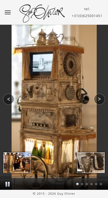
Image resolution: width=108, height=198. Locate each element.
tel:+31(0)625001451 (87, 12)
